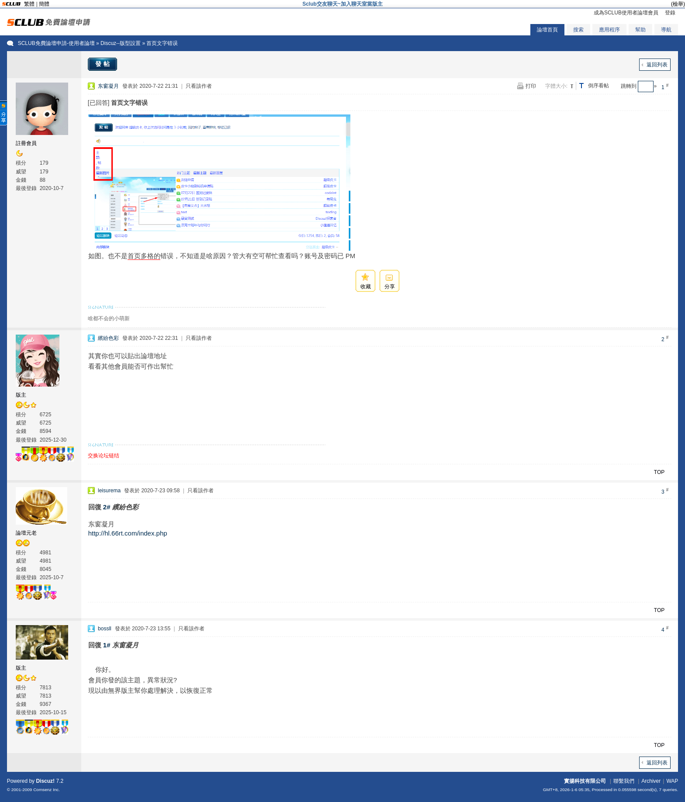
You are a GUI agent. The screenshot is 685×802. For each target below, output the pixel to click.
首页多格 (141, 255)
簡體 (44, 4)
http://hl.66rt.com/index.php (127, 533)
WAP (672, 781)
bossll (104, 629)
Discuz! (45, 781)
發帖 (103, 63)
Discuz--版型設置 (120, 43)
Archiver (651, 781)
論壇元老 (26, 533)
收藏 (365, 286)
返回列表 (657, 65)
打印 (531, 86)
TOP (659, 472)
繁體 (29, 4)
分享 (389, 286)
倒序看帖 (598, 86)
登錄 (670, 13)
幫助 (640, 30)
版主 (21, 395)
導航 (666, 30)
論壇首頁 (547, 30)
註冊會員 (26, 143)
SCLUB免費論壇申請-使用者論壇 (56, 43)
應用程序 (609, 30)
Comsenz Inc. (46, 789)
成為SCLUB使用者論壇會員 (626, 13)
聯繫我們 (623, 781)
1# (107, 645)
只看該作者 (199, 86)
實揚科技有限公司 (585, 781)
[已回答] (99, 102)
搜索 (578, 30)
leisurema (109, 490)
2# (107, 507)
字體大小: (556, 86)
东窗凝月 (108, 86)
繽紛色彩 (108, 338)
